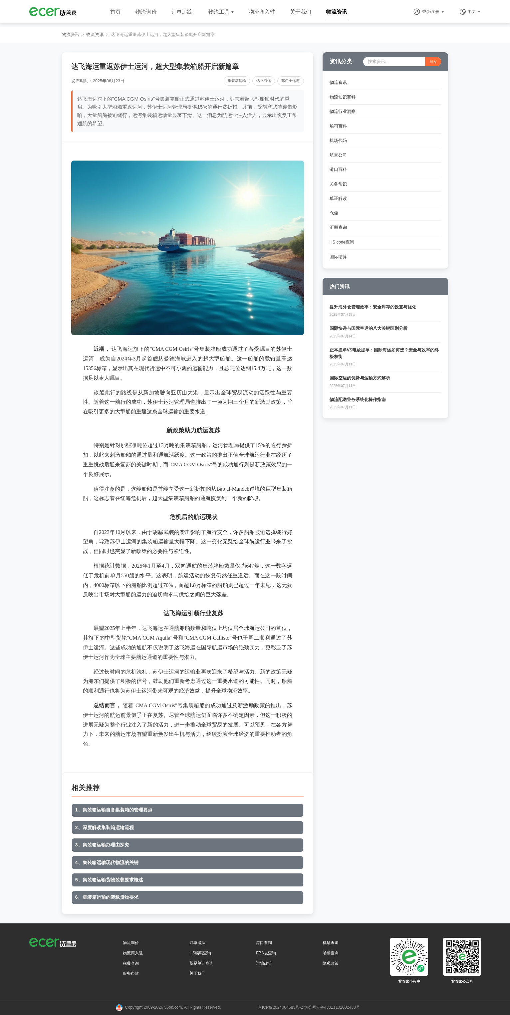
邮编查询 (331, 953)
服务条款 (131, 973)
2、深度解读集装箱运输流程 (104, 827)
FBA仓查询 (266, 953)
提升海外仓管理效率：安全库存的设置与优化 (373, 307)
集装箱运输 (237, 81)
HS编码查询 (200, 953)
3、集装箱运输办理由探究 (102, 844)
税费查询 (131, 963)
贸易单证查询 (201, 963)
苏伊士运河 (290, 81)
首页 (115, 12)
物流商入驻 (262, 12)
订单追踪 (181, 12)
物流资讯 (336, 12)
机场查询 (331, 942)
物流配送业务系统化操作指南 (358, 399)
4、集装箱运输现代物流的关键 (106, 862)
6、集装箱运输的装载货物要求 (106, 897)
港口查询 (264, 942)
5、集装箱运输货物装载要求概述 (109, 879)
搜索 (433, 61)
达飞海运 (263, 81)
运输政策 (264, 963)
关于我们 (300, 12)
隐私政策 (331, 963)
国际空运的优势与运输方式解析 (360, 378)
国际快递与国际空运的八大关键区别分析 (368, 328)
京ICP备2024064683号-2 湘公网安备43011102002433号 (309, 1007)
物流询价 (146, 12)
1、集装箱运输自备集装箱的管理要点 (113, 809)
